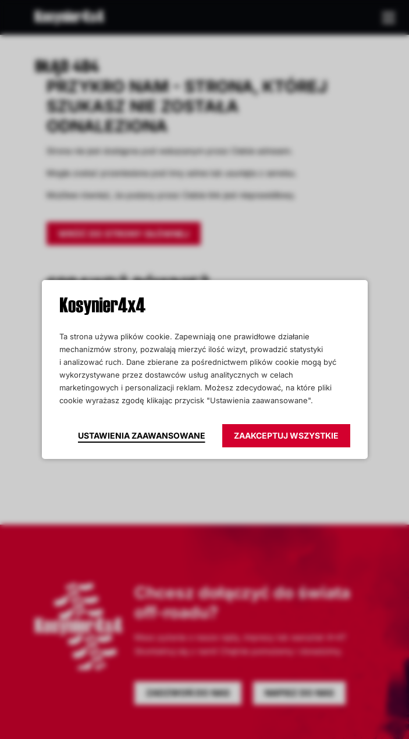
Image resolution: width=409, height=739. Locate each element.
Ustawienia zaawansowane (141, 435)
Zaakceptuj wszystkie (286, 435)
